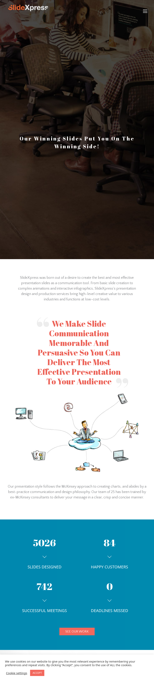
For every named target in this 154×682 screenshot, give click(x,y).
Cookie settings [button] (16, 673)
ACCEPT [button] (37, 673)
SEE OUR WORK (77, 631)
